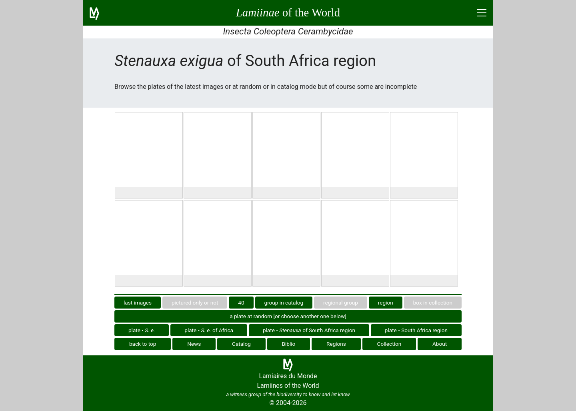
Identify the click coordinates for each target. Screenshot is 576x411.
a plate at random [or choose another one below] (288, 316)
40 (241, 302)
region (385, 302)
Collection (389, 344)
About (439, 344)
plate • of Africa (208, 330)
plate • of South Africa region (309, 330)
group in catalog (284, 302)
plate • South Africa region (416, 330)
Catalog (241, 344)
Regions (336, 344)
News (194, 344)
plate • (141, 330)
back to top (142, 344)
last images (138, 302)
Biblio (289, 344)
